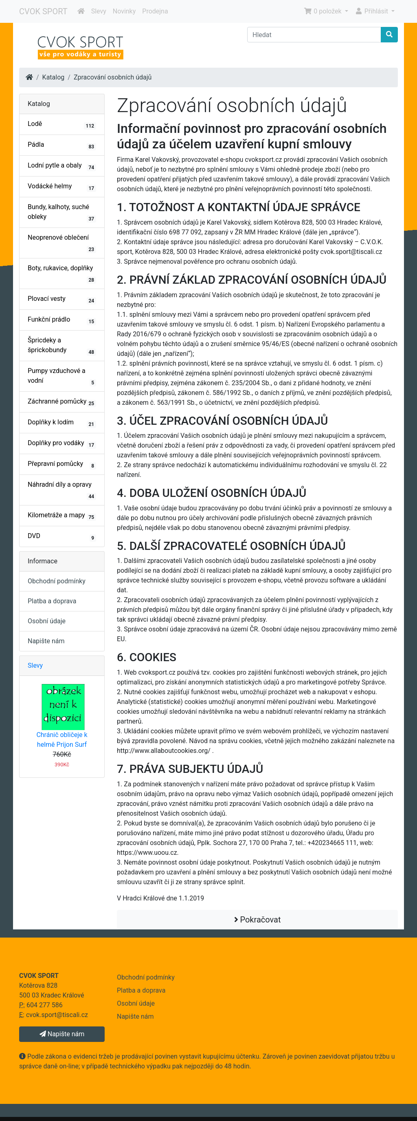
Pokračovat (257, 920)
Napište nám (46, 641)
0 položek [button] (323, 11)
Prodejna (155, 11)
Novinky (124, 11)
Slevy (98, 11)
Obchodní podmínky (57, 581)
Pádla (62, 145)
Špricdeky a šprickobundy (62, 346)
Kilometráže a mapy (62, 516)
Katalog (53, 77)
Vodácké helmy (62, 187)
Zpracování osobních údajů (113, 77)
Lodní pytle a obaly (62, 166)
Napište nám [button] (62, 1034)
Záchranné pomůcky (62, 402)
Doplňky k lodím (62, 423)
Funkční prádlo (62, 320)
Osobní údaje (47, 621)
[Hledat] (314, 34)
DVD (62, 537)
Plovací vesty (62, 300)
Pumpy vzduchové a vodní (62, 376)
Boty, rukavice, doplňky (62, 274)
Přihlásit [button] (372, 11)
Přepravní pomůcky (62, 465)
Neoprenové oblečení (62, 243)
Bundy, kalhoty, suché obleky (62, 213)
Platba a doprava (52, 601)
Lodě (62, 125)
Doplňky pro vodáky (62, 444)
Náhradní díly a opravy (62, 490)
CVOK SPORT (43, 11)
